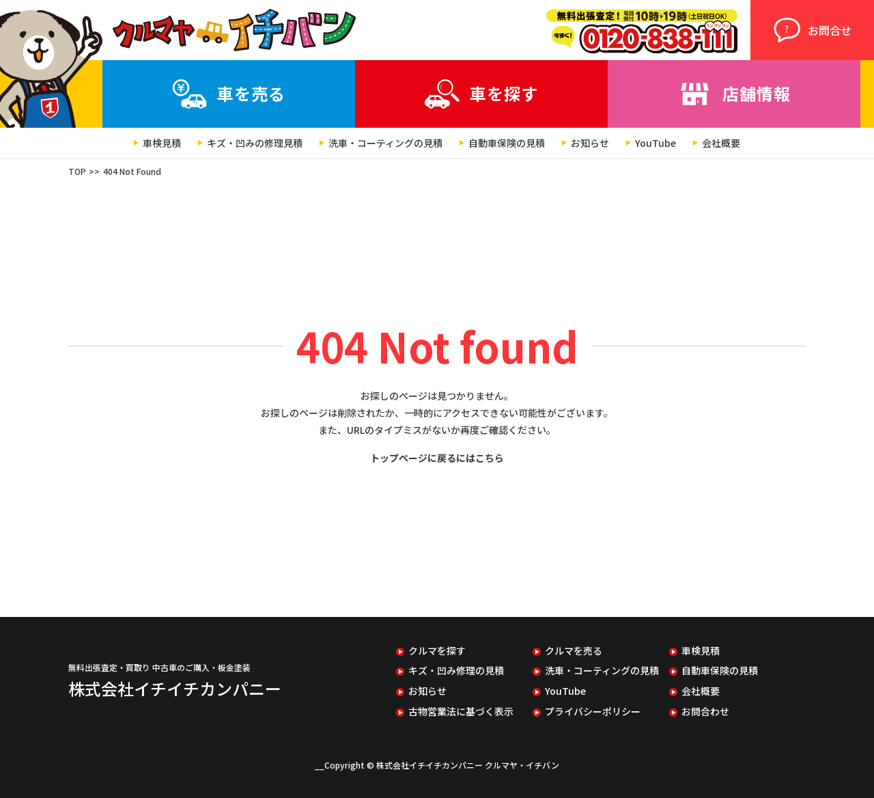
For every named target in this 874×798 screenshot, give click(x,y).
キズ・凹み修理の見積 (456, 670)
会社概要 (721, 143)
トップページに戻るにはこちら (437, 458)
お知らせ (590, 143)
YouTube (655, 143)
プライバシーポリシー (592, 711)
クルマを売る (573, 650)
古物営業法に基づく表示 (460, 711)
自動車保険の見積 (506, 143)
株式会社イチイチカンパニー (174, 688)
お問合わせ (705, 711)
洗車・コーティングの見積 (385, 143)
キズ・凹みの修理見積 (254, 143)
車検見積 (162, 143)
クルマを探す (437, 650)
